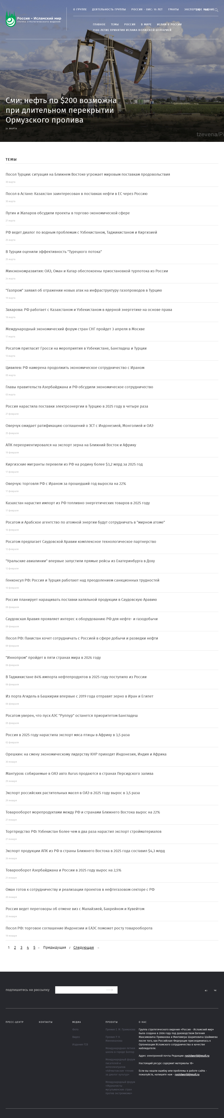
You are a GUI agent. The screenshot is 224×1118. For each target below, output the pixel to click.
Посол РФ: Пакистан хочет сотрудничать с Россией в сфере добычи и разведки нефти (82, 638)
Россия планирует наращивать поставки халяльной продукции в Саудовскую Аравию (81, 600)
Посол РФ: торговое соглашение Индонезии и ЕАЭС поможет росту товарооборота (79, 928)
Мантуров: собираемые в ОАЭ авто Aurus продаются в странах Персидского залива (79, 774)
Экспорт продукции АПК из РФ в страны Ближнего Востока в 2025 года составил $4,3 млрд (85, 851)
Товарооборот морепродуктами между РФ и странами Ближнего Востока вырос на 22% (83, 812)
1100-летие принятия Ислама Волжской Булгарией (132, 30)
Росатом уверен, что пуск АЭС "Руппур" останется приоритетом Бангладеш (72, 716)
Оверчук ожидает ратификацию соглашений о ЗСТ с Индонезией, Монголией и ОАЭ (79, 426)
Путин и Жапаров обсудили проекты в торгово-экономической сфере (68, 213)
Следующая (83, 947)
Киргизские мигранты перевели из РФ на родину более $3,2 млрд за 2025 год (74, 464)
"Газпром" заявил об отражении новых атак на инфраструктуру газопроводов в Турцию (84, 290)
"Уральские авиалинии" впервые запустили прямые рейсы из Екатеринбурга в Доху (80, 561)
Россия (130, 24)
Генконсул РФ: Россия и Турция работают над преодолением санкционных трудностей (82, 580)
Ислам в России (169, 24)
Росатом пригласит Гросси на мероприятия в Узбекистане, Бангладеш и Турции (76, 348)
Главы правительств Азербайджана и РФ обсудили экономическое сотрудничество (79, 387)
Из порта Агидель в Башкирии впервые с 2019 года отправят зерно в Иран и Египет (79, 696)
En (198, 9)
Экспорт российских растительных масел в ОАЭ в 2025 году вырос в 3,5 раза (73, 793)
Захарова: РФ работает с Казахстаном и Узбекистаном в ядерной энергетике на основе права (89, 310)
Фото (75, 1029)
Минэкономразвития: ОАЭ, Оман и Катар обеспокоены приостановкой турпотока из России (87, 271)
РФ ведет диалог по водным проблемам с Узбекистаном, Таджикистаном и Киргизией (81, 232)
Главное (99, 24)
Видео (76, 1037)
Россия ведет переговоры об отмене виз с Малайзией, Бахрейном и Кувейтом (75, 909)
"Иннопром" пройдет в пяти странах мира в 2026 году (53, 658)
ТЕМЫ (115, 24)
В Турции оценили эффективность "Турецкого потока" (54, 252)
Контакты (46, 1022)
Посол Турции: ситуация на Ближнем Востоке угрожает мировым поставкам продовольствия (88, 174)
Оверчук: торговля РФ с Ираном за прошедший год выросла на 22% (66, 484)
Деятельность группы (109, 9)
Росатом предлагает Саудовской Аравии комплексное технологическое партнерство (81, 542)
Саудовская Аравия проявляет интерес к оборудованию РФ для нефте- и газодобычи (82, 619)
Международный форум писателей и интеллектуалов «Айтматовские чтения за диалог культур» (120, 1067)
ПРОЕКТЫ (112, 1022)
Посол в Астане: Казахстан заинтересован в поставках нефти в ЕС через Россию (77, 194)
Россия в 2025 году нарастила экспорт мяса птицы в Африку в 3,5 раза (68, 735)
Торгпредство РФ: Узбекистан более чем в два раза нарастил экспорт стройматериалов (83, 832)
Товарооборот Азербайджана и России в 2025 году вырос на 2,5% (63, 870)
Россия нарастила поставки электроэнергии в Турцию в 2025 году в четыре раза (77, 406)
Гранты (173, 9)
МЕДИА (76, 1022)
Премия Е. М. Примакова (120, 1029)
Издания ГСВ (80, 1044)
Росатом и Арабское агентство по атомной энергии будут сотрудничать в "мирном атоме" (85, 522)
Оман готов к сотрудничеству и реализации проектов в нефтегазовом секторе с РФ (80, 890)
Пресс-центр (15, 1022)
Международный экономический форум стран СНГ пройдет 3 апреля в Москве (75, 329)
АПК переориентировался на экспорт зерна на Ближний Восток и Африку (71, 445)
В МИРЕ (146, 24)
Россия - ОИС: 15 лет (147, 9)
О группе (80, 9)
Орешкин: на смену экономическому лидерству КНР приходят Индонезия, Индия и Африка (86, 754)
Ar (207, 9)
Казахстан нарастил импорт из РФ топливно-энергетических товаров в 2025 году (78, 503)
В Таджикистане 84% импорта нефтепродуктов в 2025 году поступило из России (76, 677)
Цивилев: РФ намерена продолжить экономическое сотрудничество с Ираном (75, 368)
